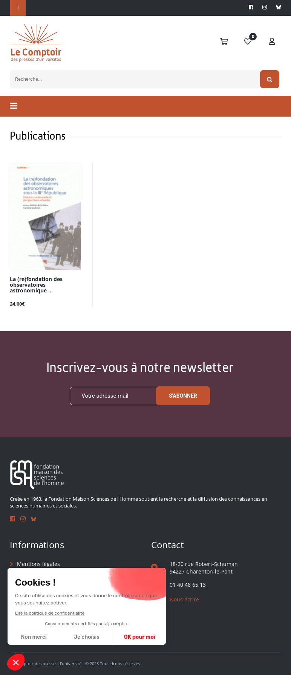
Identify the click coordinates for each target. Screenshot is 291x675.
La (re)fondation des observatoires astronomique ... (36, 285)
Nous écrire (184, 599)
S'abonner (183, 396)
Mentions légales (38, 563)
